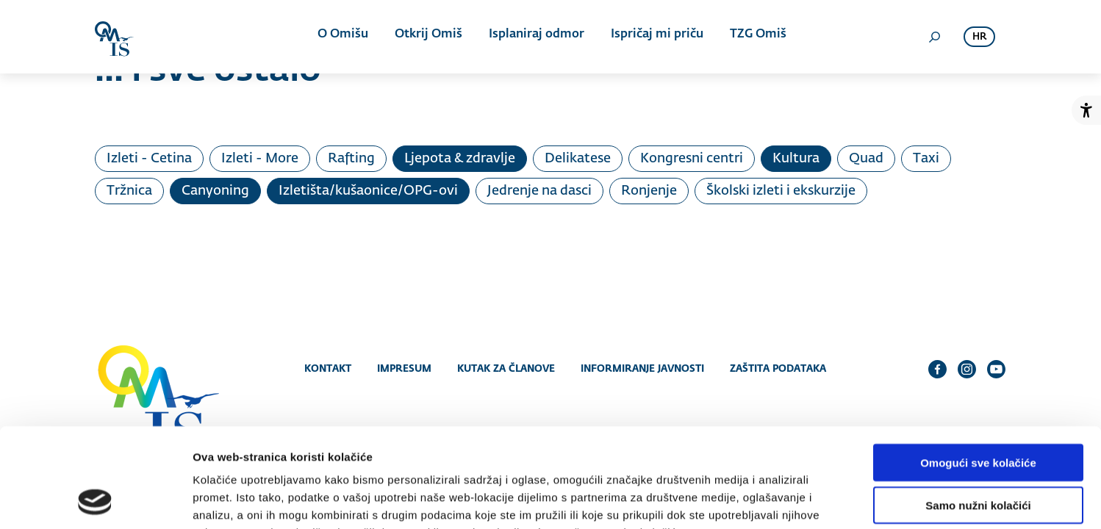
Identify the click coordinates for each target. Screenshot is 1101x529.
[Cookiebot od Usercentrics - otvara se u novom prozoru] (95, 500)
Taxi (926, 158)
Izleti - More (259, 158)
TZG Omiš (753, 37)
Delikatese (578, 158)
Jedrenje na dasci (539, 191)
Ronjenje (649, 191)
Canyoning (215, 191)
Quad (866, 158)
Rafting (351, 158)
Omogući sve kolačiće (978, 370)
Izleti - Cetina (149, 158)
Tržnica (129, 191)
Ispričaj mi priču (654, 37)
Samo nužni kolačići (977, 414)
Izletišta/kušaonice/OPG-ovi (368, 191)
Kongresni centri (691, 158)
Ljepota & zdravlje (459, 158)
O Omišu (344, 37)
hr (979, 37)
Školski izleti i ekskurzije (781, 191)
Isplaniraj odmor (535, 37)
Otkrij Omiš (428, 37)
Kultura (796, 158)
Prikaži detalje (761, 500)
